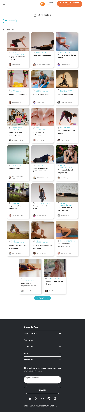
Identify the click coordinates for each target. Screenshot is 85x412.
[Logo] (42, 4)
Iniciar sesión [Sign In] (50, 4)
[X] (36, 399)
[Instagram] (55, 399)
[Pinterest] (48, 399)
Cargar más (42, 298)
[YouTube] (42, 399)
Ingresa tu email (32, 378)
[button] (42, 328)
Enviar (42, 390)
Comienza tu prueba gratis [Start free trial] (69, 4)
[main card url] (18, 48)
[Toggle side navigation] (4, 3)
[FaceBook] (30, 399)
